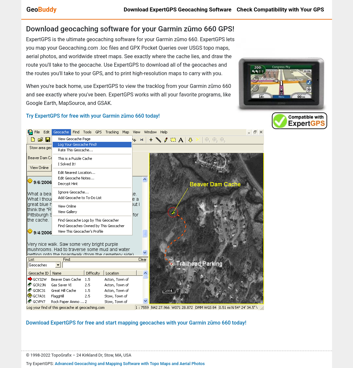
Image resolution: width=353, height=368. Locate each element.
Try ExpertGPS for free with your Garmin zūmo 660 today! (93, 116)
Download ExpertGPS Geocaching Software (178, 9)
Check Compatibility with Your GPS (280, 9)
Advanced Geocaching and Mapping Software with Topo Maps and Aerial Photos (130, 363)
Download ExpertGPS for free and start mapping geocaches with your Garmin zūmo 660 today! (136, 323)
